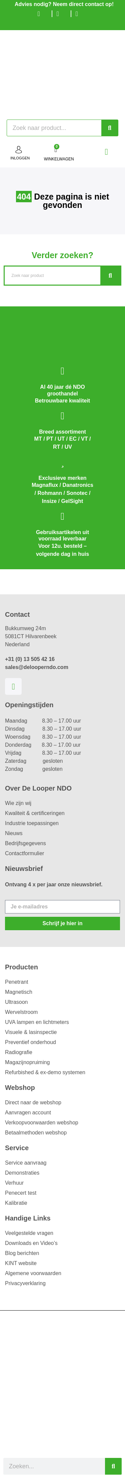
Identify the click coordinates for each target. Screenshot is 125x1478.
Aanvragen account (28, 1112)
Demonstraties (22, 1173)
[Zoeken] (109, 128)
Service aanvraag (26, 1163)
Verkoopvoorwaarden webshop (41, 1122)
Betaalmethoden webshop (36, 1132)
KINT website (21, 1263)
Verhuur (14, 1183)
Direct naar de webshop (33, 1102)
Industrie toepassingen (32, 823)
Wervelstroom (21, 1012)
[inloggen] (18, 149)
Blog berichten (22, 1253)
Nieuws (13, 833)
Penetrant (16, 982)
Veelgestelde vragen (29, 1233)
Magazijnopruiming (27, 1062)
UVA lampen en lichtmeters (37, 1022)
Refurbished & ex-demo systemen (45, 1072)
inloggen (20, 158)
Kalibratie (16, 1203)
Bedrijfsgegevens (25, 843)
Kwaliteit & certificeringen (35, 813)
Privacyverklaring (25, 1283)
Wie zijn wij (18, 803)
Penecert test (20, 1193)
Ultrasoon (16, 1002)
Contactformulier (24, 853)
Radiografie (18, 1052)
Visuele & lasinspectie (31, 1032)
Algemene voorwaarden (33, 1273)
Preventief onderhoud (30, 1042)
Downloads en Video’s (31, 1243)
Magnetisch (18, 992)
